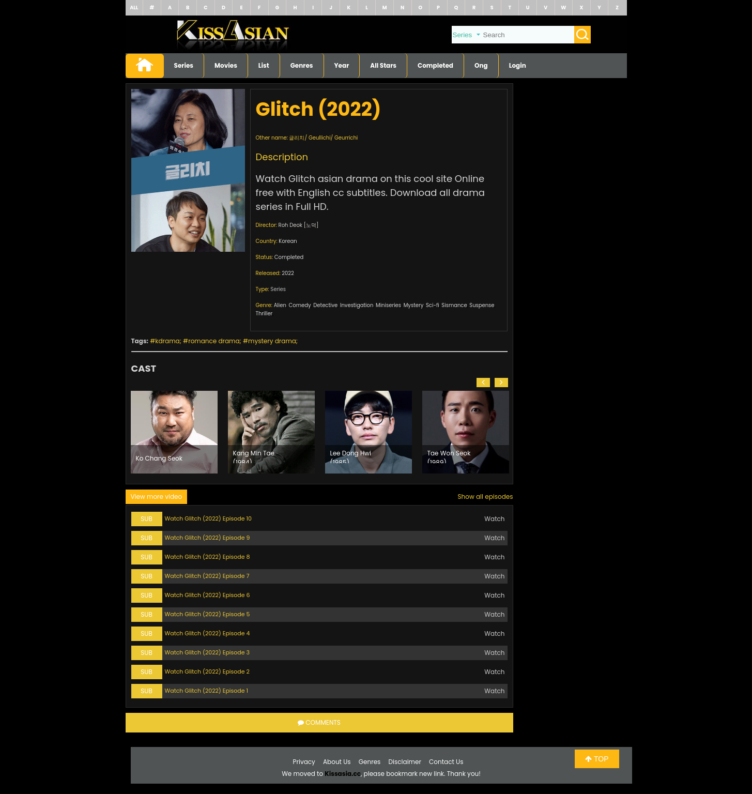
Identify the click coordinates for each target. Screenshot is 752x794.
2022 (288, 273)
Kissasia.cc (343, 773)
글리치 (296, 138)
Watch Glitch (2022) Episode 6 (207, 595)
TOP (596, 759)
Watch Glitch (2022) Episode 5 (207, 614)
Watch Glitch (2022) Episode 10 (208, 518)
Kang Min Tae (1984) (254, 456)
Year (341, 65)
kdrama (167, 341)
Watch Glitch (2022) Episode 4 (207, 633)
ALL (134, 7)
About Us (337, 761)
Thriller (264, 313)
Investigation (356, 305)
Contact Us (446, 761)
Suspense (481, 305)
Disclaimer (405, 761)
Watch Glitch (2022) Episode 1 (207, 690)
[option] (174, 432)
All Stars (383, 65)
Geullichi (320, 138)
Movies (225, 65)
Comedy (300, 305)
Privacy (304, 761)
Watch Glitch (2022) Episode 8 (207, 557)
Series (184, 65)
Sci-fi (432, 305)
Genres (301, 65)
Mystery (414, 305)
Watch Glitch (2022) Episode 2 (207, 671)
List (263, 65)
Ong (481, 65)
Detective (325, 305)
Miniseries (388, 305)
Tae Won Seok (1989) (449, 456)
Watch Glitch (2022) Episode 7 (207, 576)
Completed (435, 65)
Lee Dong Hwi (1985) (351, 456)
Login (517, 65)
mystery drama (272, 341)
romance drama (213, 341)
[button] (483, 382)
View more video (156, 496)
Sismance (454, 305)
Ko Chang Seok (159, 458)
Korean (288, 241)
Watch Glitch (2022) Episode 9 (207, 537)
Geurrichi (346, 138)
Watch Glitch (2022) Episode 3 (207, 652)
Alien (280, 305)
